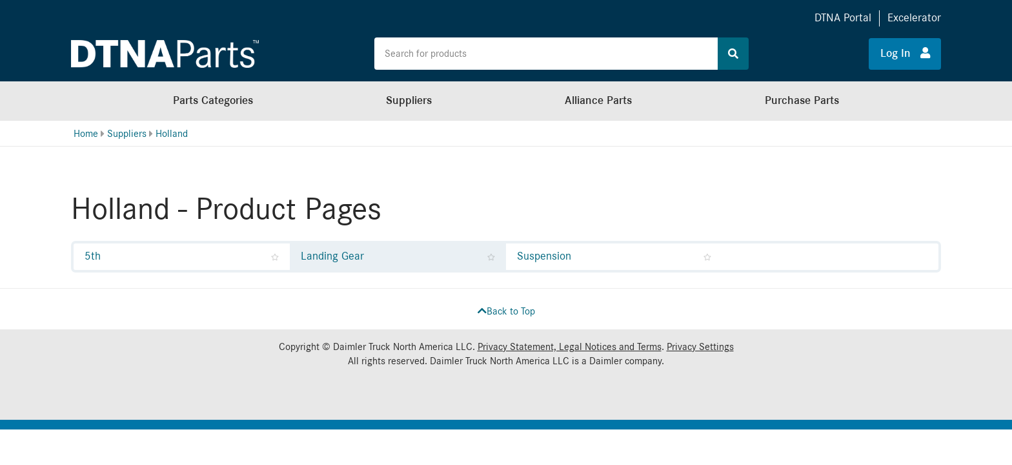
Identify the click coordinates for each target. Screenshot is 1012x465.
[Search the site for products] (546, 53)
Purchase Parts (802, 100)
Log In (905, 53)
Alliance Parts (598, 100)
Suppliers (409, 100)
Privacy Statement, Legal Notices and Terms (570, 347)
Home (86, 134)
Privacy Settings (700, 347)
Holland (172, 134)
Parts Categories (213, 100)
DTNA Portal (843, 17)
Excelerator (914, 17)
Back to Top (506, 311)
